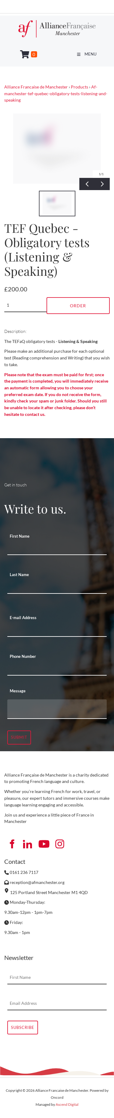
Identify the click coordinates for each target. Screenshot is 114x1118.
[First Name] (57, 548)
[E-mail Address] (57, 630)
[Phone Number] (57, 669)
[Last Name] (57, 587)
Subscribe (22, 1027)
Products (79, 86)
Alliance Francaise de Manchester (36, 86)
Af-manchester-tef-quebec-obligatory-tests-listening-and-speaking (55, 93)
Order (78, 305)
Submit (19, 737)
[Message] (57, 709)
